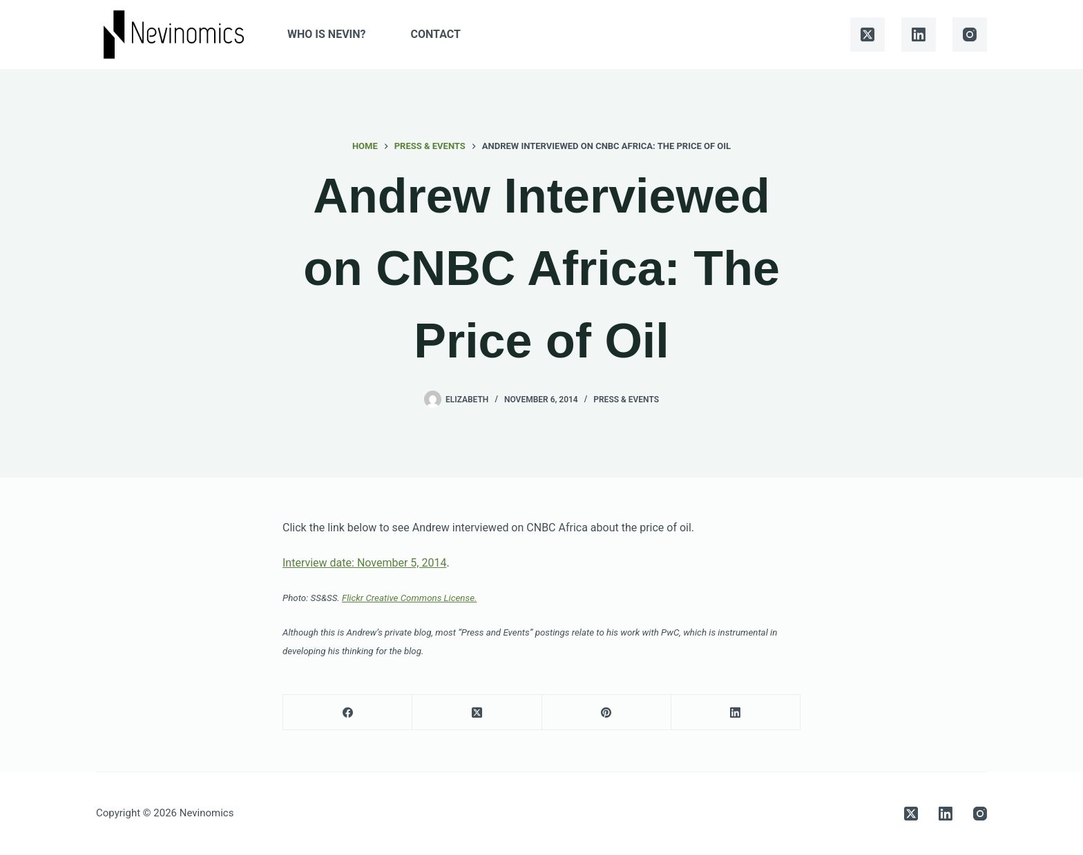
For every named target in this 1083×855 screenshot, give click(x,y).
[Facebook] (347, 712)
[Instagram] (969, 34)
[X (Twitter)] (867, 34)
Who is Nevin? (326, 34)
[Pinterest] (606, 712)
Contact (436, 34)
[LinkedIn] (918, 34)
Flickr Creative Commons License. (409, 598)
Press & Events (626, 399)
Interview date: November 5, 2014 (364, 562)
